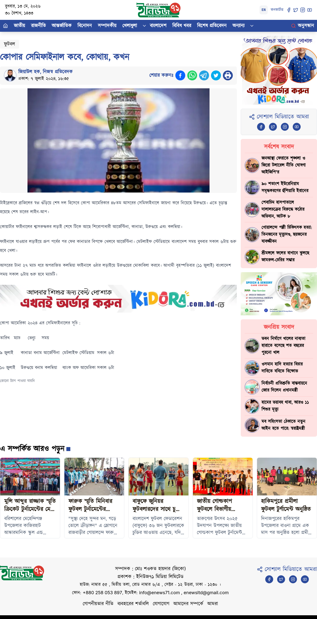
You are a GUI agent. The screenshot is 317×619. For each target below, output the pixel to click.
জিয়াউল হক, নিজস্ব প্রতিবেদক (45, 71)
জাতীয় (19, 25)
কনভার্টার (277, 10)
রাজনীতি (38, 25)
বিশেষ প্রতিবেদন (212, 25)
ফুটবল (9, 44)
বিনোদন (85, 25)
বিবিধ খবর (181, 25)
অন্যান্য (238, 25)
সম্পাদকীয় (107, 25)
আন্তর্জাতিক (62, 25)
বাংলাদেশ (158, 25)
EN (264, 10)
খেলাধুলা (129, 25)
